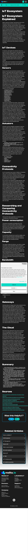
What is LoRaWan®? (14, 435)
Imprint (3, 494)
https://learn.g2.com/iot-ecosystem (10, 404)
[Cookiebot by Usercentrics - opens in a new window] (22, 264)
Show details (22, 281)
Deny (14, 291)
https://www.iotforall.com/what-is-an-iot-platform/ (13, 397)
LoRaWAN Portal (18, 480)
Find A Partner (5, 485)
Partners (5, 483)
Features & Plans (5, 478)
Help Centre (17, 486)
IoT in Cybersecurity (14, 459)
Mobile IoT (5, 476)
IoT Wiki (14, 456)
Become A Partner (5, 486)
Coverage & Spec (5, 479)
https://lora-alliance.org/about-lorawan (10, 407)
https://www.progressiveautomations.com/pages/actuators (15, 405)
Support (18, 483)
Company (5, 490)
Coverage (17, 479)
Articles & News (5, 493)
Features (16, 478)
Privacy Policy (4, 495)
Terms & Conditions (6, 496)
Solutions (3, 481)
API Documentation (19, 487)
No (18, 419)
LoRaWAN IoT (19, 476)
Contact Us (17, 485)
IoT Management (14, 441)
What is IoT (14, 453)
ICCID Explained (14, 438)
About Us (3, 492)
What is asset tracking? (14, 447)
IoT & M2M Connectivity (14, 462)
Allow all (14, 284)
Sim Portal (4, 480)
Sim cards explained (14, 450)
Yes (12, 419)
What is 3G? (14, 444)
